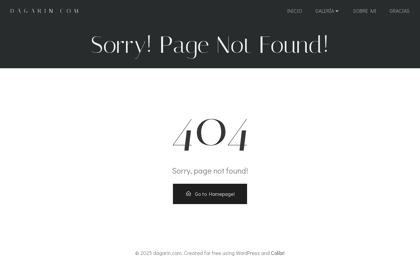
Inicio (294, 10)
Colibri (278, 252)
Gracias (399, 10)
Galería (327, 10)
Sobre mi (364, 10)
